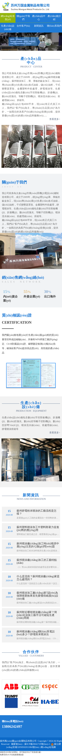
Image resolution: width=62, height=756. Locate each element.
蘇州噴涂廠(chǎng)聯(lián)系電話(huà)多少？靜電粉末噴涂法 (36, 633)
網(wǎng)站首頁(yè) (8, 18)
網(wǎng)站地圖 (48, 747)
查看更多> (54, 119)
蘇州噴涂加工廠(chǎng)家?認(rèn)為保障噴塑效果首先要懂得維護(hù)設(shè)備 (37, 595)
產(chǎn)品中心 (39, 18)
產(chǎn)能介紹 (54, 18)
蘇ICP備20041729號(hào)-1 (37, 744)
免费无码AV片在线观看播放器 (12, 755)
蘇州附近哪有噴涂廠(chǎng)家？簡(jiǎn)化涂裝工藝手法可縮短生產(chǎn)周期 (37, 615)
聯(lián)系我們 (54, 26)
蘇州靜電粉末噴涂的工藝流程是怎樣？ (36, 512)
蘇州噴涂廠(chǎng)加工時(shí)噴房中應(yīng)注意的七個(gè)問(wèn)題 (38, 545)
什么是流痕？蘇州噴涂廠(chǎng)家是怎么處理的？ (38, 578)
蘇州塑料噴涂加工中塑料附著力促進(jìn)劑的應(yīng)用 (38, 529)
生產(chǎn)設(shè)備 (7, 27)
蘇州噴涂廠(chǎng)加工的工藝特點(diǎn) (37, 561)
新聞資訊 (38, 26)
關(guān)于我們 (23, 18)
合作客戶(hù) (23, 26)
